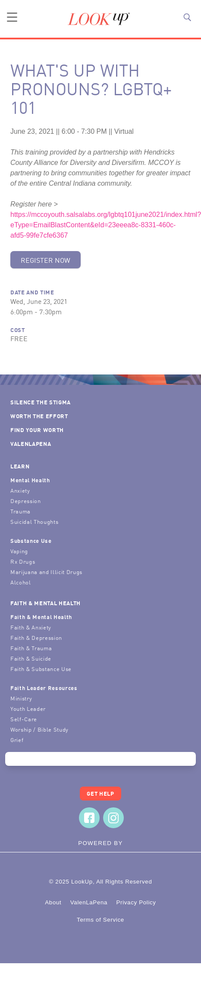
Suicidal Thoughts (34, 521)
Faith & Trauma (31, 648)
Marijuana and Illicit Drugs (46, 572)
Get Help (100, 793)
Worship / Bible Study (39, 729)
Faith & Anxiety (30, 627)
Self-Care (23, 719)
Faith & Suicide (30, 658)
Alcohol (20, 582)
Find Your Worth (37, 430)
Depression (25, 501)
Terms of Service (100, 919)
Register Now (45, 260)
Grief (16, 740)
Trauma (20, 511)
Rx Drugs (22, 561)
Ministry (21, 698)
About (53, 902)
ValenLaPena (30, 443)
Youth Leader (28, 708)
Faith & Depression (36, 637)
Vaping (19, 551)
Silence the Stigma (40, 402)
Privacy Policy (136, 902)
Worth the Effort (39, 416)
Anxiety (20, 490)
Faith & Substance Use (41, 669)
